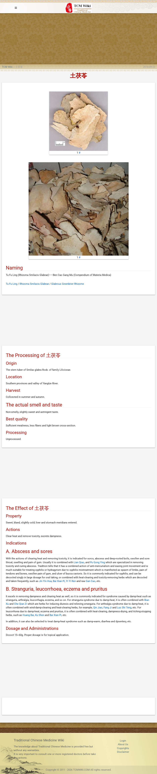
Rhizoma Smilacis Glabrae (34, 283)
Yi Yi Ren (71, 581)
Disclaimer (123, 751)
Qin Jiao (97, 607)
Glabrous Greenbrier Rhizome (67, 283)
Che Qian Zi (20, 603)
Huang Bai (28, 615)
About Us (123, 744)
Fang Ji (108, 607)
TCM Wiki (7, 66)
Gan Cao (90, 581)
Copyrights (123, 748)
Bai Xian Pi (59, 581)
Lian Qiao (79, 562)
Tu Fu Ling (11, 283)
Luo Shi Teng (124, 607)
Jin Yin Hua (45, 581)
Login (123, 740)
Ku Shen (39, 615)
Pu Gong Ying (97, 562)
